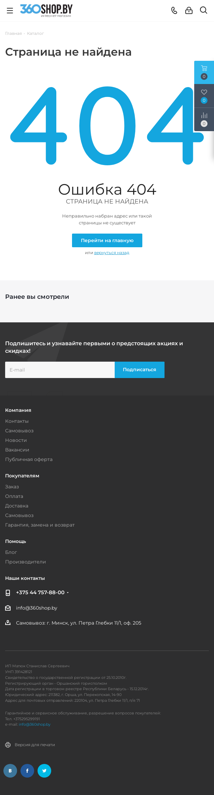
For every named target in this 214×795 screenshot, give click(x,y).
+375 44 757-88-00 (40, 592)
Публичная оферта (29, 459)
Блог (11, 552)
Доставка (16, 506)
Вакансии (17, 450)
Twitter (44, 771)
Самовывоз (19, 431)
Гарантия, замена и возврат (40, 525)
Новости (16, 440)
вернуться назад (111, 252)
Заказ (12, 487)
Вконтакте (10, 771)
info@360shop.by (36, 608)
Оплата (14, 496)
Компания (18, 410)
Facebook (27, 771)
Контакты (17, 421)
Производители (25, 562)
